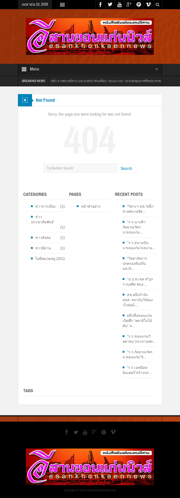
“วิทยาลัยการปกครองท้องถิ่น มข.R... (135, 263)
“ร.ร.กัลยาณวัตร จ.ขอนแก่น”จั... (137, 354)
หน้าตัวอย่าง (90, 206)
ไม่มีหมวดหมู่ (45, 259)
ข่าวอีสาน (43, 248)
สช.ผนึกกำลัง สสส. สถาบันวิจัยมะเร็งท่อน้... (138, 300)
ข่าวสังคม (43, 238)
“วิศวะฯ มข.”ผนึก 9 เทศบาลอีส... (138, 209)
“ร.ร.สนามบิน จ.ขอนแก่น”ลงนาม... (139, 245)
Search (126, 168)
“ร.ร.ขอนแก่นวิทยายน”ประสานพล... (139, 338)
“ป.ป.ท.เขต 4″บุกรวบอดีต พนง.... (138, 281)
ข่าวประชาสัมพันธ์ (42, 219)
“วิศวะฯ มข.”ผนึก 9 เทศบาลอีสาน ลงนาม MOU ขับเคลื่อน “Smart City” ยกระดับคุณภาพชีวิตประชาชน (101, 81)
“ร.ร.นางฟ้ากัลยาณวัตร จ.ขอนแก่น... (134, 227)
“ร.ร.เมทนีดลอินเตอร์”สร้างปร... (137, 370)
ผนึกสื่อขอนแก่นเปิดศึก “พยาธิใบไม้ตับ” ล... (137, 320)
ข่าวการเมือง (45, 206)
